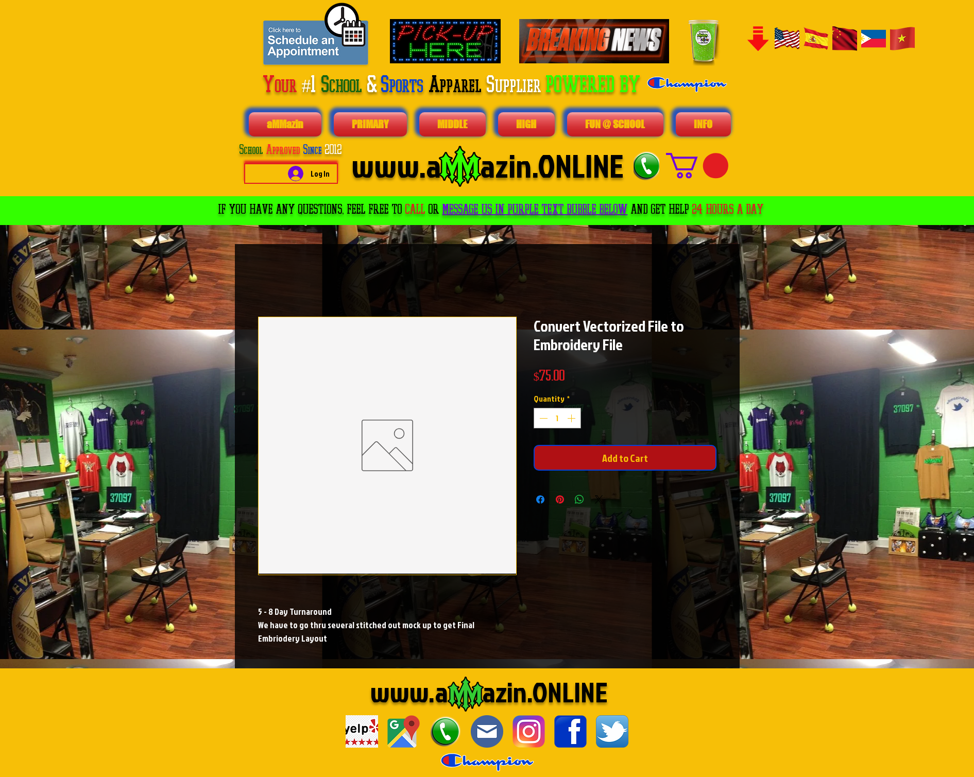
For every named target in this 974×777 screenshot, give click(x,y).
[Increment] (572, 418)
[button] (697, 165)
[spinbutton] (557, 418)
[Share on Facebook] (540, 499)
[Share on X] (599, 499)
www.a (409, 692)
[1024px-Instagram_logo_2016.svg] (528, 731)
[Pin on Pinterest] (560, 499)
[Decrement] (542, 418)
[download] (362, 731)
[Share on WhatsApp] (579, 499)
